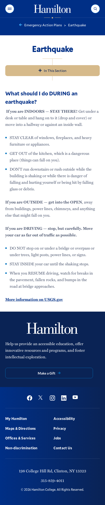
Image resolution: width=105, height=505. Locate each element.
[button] (9, 8)
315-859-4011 (52, 480)
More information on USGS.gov (34, 299)
